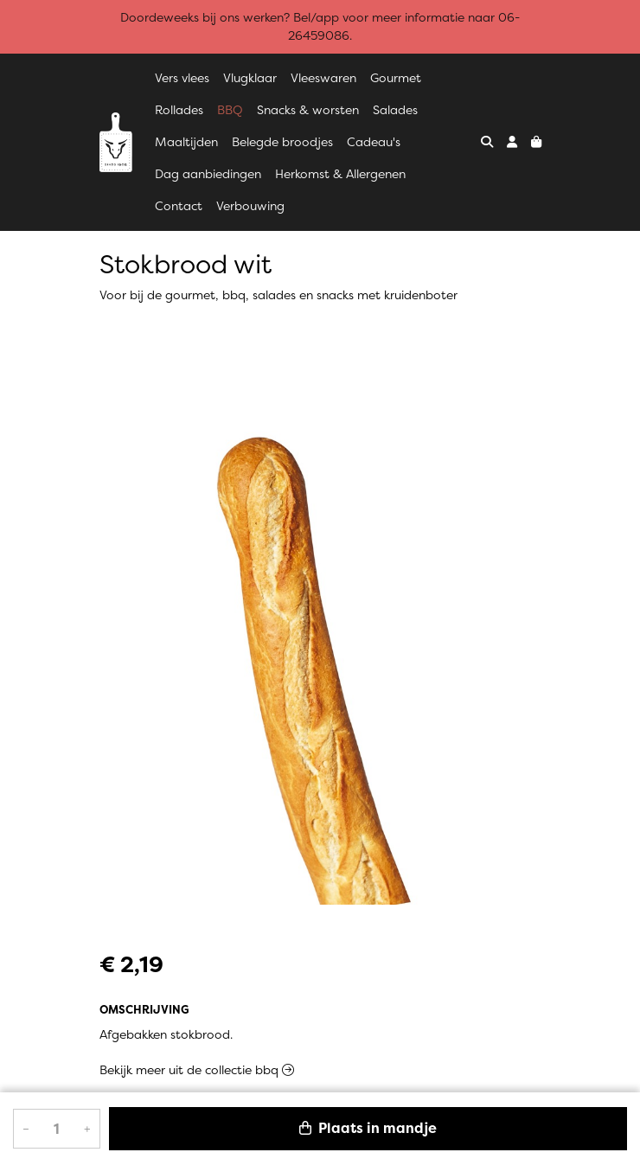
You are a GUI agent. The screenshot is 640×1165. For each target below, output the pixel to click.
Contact (178, 206)
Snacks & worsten (308, 110)
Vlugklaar (250, 78)
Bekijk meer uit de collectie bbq (196, 1070)
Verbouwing (250, 206)
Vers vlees (182, 78)
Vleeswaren (323, 78)
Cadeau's (373, 142)
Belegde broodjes (282, 142)
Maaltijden (186, 142)
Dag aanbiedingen (208, 174)
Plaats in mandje (368, 1128)
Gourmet (395, 78)
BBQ (230, 110)
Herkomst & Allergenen (340, 174)
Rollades (179, 110)
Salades (395, 110)
